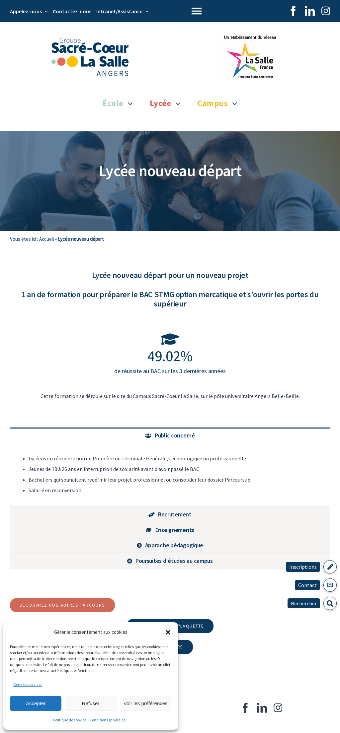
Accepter (35, 703)
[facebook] (293, 11)
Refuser (91, 703)
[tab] (170, 435)
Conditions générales (107, 719)
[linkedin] (310, 11)
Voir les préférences (146, 703)
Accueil (46, 239)
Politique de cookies (69, 719)
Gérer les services (27, 684)
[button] (168, 632)
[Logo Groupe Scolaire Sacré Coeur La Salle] (90, 40)
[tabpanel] (170, 474)
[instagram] (325, 11)
